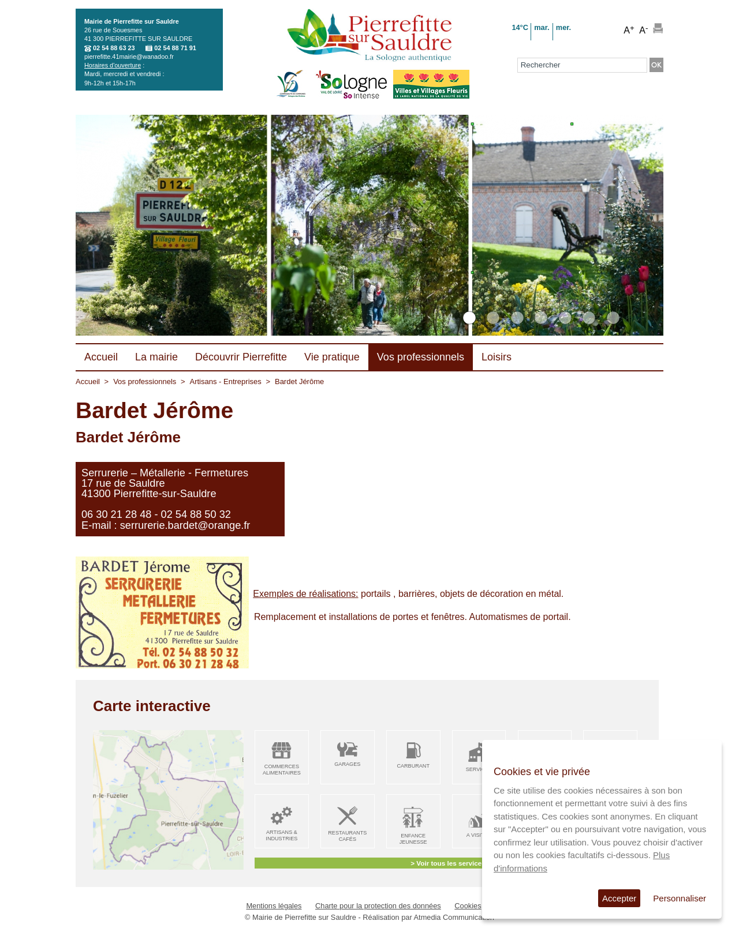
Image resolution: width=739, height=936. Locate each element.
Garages (347, 764)
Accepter (619, 898)
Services (479, 769)
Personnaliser (679, 898)
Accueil (88, 381)
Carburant (413, 766)
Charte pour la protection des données (378, 905)
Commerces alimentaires (282, 770)
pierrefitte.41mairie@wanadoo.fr (129, 56)
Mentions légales (273, 905)
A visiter (478, 835)
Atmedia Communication (454, 917)
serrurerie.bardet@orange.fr (185, 525)
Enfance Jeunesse (413, 839)
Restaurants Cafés (347, 836)
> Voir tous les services (447, 863)
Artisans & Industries (281, 835)
